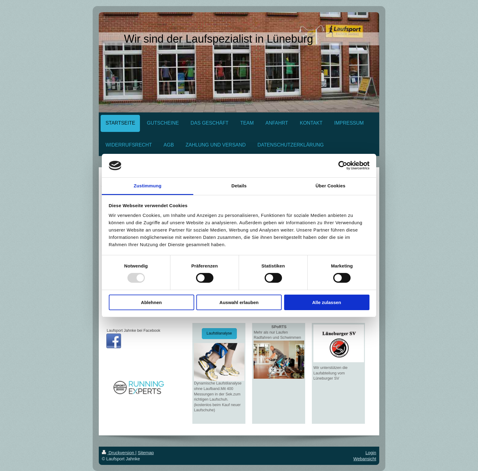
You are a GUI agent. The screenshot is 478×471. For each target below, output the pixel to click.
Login (371, 452)
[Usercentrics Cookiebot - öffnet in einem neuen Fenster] (342, 165)
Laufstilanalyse (219, 333)
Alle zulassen (326, 302)
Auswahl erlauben (239, 302)
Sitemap (146, 452)
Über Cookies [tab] (330, 185)
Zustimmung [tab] (148, 185)
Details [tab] (239, 185)
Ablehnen (151, 302)
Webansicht (364, 458)
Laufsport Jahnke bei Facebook (133, 330)
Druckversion (118, 452)
